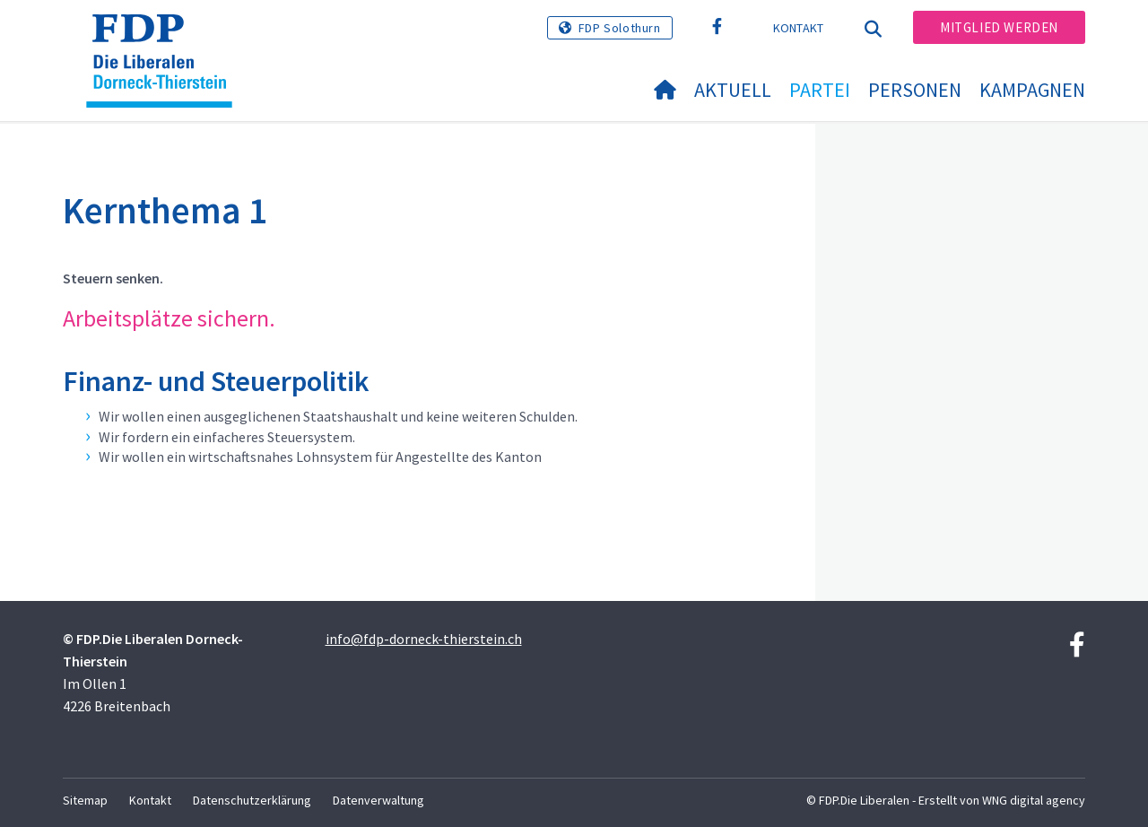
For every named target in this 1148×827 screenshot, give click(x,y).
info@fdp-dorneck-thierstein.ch (424, 639)
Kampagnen (1032, 89)
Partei (819, 89)
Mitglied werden (999, 27)
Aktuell (732, 89)
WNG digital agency (1033, 800)
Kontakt (798, 28)
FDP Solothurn (619, 28)
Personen (914, 89)
